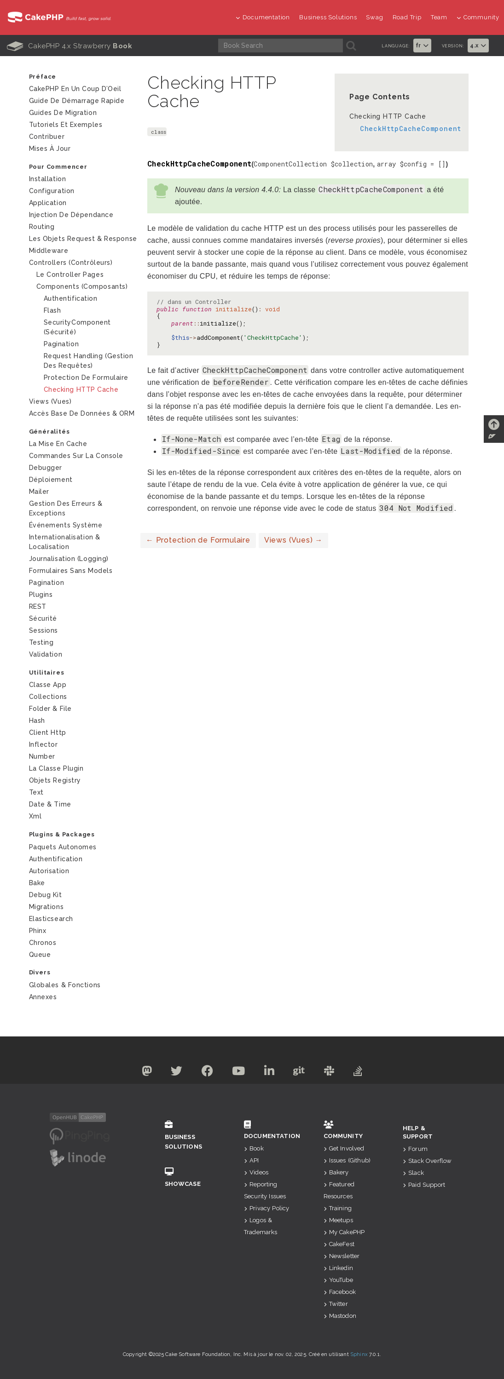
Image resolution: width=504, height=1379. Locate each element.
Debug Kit (45, 894)
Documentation (263, 17)
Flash (52, 310)
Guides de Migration (63, 112)
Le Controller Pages (70, 274)
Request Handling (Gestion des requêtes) (88, 360)
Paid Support (424, 1184)
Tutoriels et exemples (66, 124)
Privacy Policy (266, 1208)
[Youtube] (239, 1072)
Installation (47, 179)
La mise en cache (58, 443)
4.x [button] (478, 45)
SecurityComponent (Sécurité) (77, 327)
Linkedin (338, 1268)
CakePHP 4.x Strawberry (69, 46)
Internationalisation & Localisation (64, 541)
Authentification (71, 298)
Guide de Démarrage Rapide (77, 100)
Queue (40, 954)
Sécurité (43, 618)
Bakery (336, 1172)
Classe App (48, 684)
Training (338, 1208)
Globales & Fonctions (65, 985)
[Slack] (329, 1072)
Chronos (43, 942)
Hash (37, 720)
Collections (48, 696)
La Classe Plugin (56, 768)
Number (42, 756)
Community (478, 17)
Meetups (338, 1220)
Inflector (43, 744)
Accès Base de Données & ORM (82, 413)
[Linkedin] (269, 1072)
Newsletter (342, 1256)
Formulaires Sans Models (71, 570)
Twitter (336, 1303)
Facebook (340, 1291)
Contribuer (47, 136)
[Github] (299, 1072)
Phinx (37, 930)
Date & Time (50, 804)
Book (254, 1148)
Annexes (43, 997)
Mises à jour (50, 148)
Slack (413, 1172)
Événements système (66, 525)
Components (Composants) (82, 286)
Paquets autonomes (63, 847)
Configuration (52, 191)
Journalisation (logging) (69, 558)
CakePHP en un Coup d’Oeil (75, 88)
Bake (37, 883)
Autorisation (49, 871)
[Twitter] (176, 1072)
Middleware (49, 250)
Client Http (47, 732)
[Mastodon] (146, 1072)
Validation (46, 654)
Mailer (39, 491)
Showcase (191, 1177)
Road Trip (407, 17)
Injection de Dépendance (71, 214)
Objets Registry (55, 780)
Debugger (45, 467)
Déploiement (51, 479)
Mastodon (340, 1315)
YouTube (338, 1279)
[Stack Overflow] (358, 1072)
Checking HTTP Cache (387, 116)
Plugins (41, 594)
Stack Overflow (427, 1160)
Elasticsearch (51, 918)
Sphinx (359, 1354)
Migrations (46, 906)
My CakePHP (344, 1232)
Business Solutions (328, 17)
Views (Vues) (293, 540)
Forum (415, 1148)
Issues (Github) (347, 1160)
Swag (374, 17)
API (251, 1160)
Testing (41, 642)
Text (36, 792)
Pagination (61, 344)
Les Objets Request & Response (83, 238)
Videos (256, 1172)
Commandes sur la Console (76, 455)
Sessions (43, 630)
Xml (35, 816)
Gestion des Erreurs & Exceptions (66, 508)
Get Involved (344, 1148)
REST (37, 606)
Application (48, 202)
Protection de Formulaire (198, 540)
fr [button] (422, 45)
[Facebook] (207, 1072)
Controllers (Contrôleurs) (71, 262)
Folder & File (50, 708)
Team (439, 17)
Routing (42, 226)
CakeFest (339, 1244)
